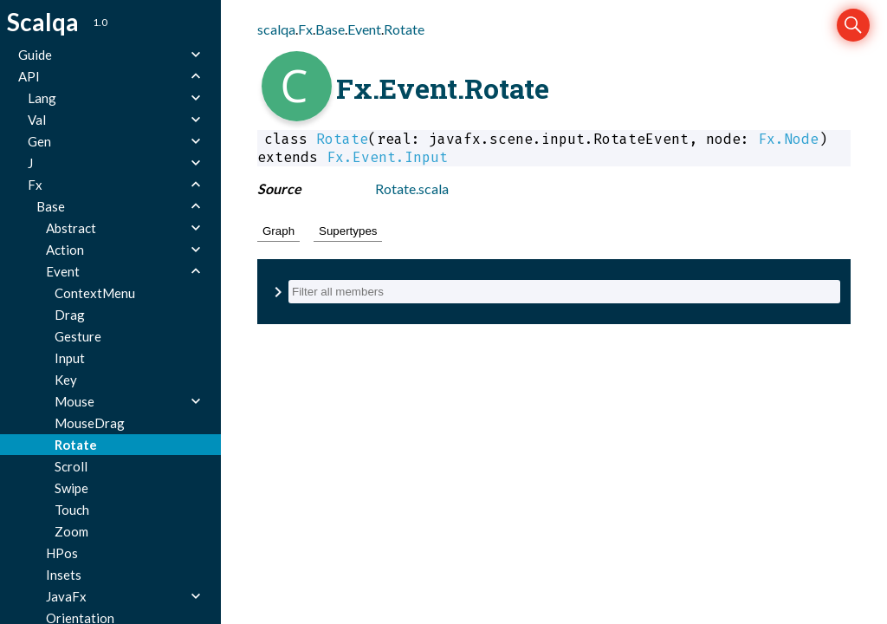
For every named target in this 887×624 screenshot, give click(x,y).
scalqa (276, 29)
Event (364, 29)
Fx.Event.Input (387, 157)
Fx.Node (788, 139)
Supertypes (348, 230)
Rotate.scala (412, 188)
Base (330, 29)
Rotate (404, 29)
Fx (305, 29)
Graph (278, 230)
